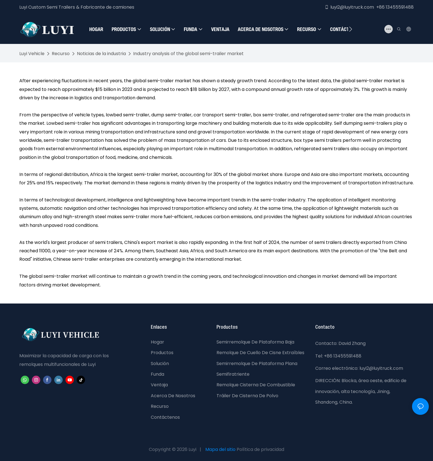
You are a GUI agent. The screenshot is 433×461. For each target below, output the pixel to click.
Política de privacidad (260, 449)
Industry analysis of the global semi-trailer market (188, 53)
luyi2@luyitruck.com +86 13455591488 (369, 7)
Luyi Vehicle (31, 53)
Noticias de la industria (101, 53)
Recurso (61, 53)
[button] (350, 29)
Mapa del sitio (220, 449)
